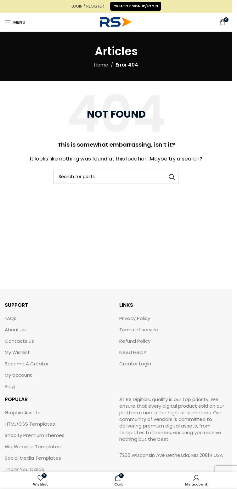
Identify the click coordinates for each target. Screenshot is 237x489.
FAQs (10, 318)
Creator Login (135, 363)
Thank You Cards (24, 469)
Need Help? (132, 352)
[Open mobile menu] (15, 22)
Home (101, 64)
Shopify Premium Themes (35, 435)
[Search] (116, 177)
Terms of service (138, 329)
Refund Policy (134, 341)
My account (18, 375)
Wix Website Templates (33, 446)
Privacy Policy (134, 318)
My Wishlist (17, 352)
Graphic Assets (22, 412)
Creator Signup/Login (135, 6)
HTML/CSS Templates (30, 424)
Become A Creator (27, 363)
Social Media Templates (33, 458)
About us (15, 329)
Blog (10, 386)
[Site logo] (116, 21)
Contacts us (19, 341)
